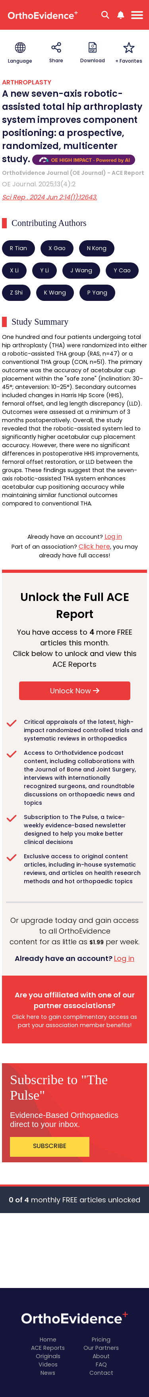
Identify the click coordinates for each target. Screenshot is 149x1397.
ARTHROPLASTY (26, 82)
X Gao (57, 248)
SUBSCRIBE (49, 1145)
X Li (14, 270)
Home (48, 1339)
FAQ (101, 1364)
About (101, 1356)
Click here (94, 546)
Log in (113, 536)
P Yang (97, 293)
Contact (101, 1373)
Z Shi (16, 293)
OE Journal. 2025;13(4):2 (38, 184)
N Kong (96, 248)
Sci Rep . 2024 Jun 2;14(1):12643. (49, 197)
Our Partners (101, 1348)
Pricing (101, 1339)
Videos (48, 1364)
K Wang (55, 293)
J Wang (81, 270)
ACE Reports (48, 1348)
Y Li (44, 270)
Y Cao (122, 270)
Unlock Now (74, 691)
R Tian (18, 248)
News (48, 1373)
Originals (48, 1356)
